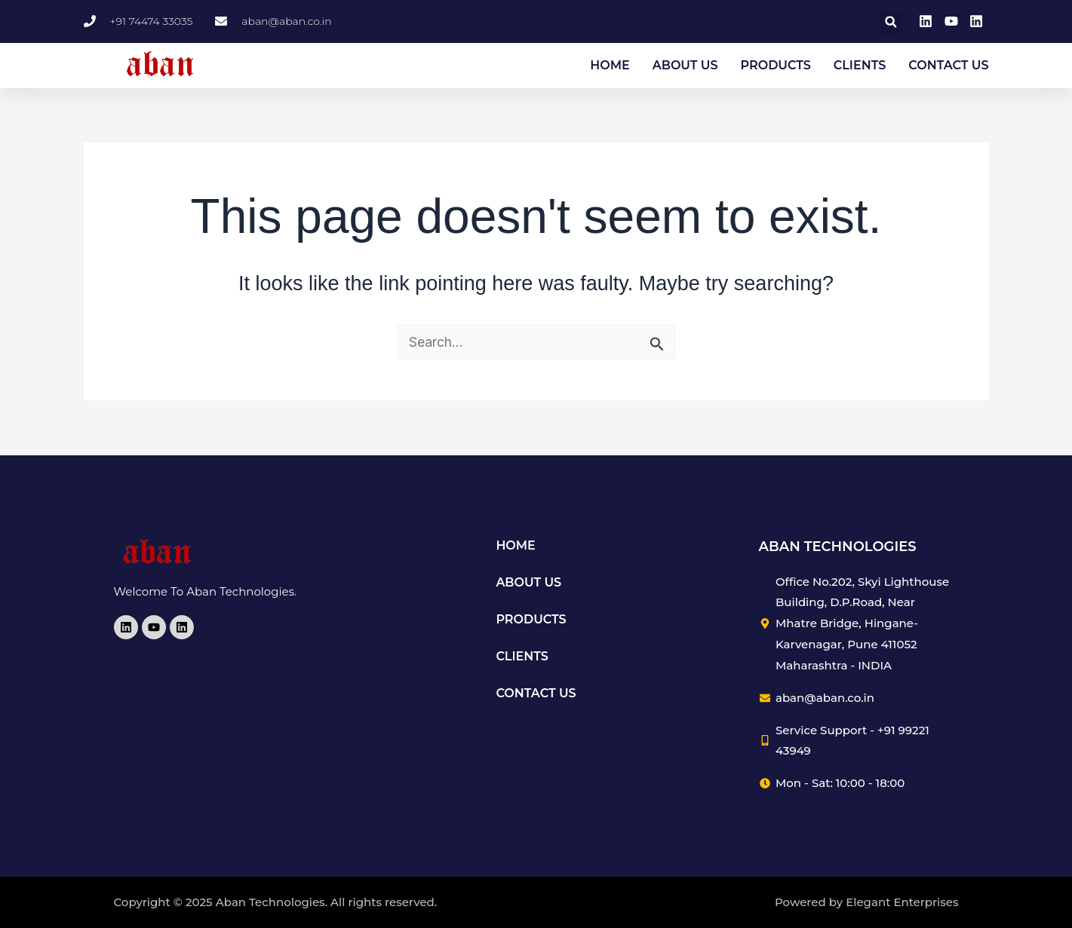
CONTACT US (948, 66)
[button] (890, 23)
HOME (609, 66)
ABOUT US (685, 66)
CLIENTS (860, 66)
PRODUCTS (776, 66)
